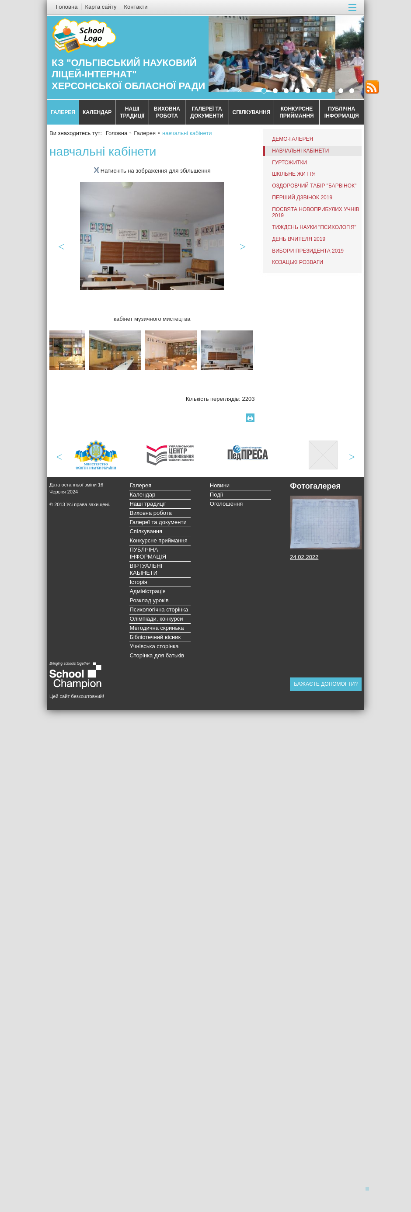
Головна (116, 133)
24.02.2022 (304, 557)
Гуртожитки (289, 163)
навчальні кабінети (300, 151)
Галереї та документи (206, 112)
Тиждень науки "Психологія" (314, 227)
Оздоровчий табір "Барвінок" (314, 186)
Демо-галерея (292, 139)
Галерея (63, 112)
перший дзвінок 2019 (302, 197)
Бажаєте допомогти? (326, 684)
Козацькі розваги (297, 262)
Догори (370, 1188)
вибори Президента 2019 (308, 251)
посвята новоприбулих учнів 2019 (315, 212)
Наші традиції (132, 112)
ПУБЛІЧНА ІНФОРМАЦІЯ (341, 112)
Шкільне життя (294, 174)
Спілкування (252, 112)
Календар (97, 112)
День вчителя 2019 (298, 239)
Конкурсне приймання (296, 112)
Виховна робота (167, 112)
